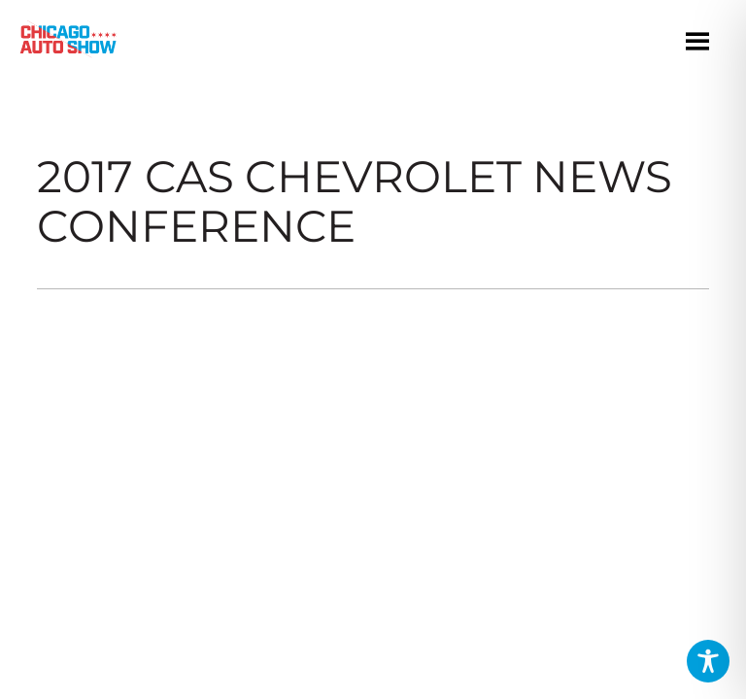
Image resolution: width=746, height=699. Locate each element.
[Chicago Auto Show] (68, 43)
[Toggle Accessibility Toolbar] (708, 661)
